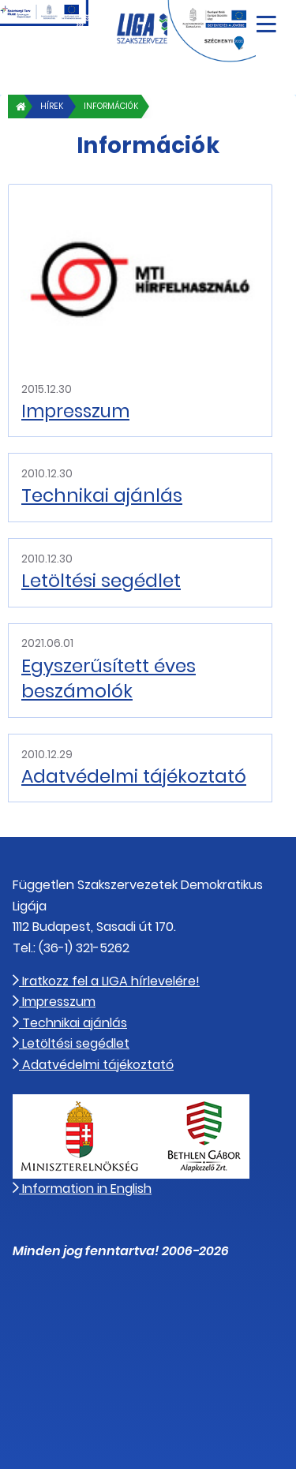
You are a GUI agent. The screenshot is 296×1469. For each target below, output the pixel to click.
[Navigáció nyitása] (266, 18)
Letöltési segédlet (101, 580)
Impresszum (75, 411)
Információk (111, 106)
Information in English (82, 1188)
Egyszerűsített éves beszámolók (108, 678)
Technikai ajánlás (101, 495)
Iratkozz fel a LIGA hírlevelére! (106, 981)
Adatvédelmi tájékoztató (133, 776)
